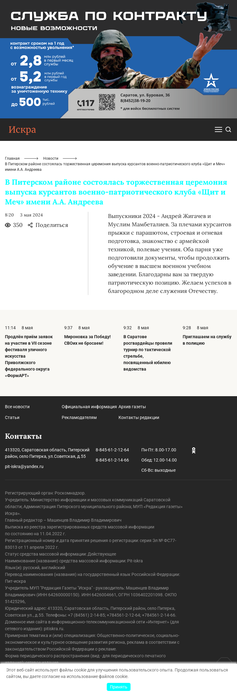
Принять (118, 686)
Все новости (17, 406)
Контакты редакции (138, 417)
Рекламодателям (79, 417)
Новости (50, 158)
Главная (12, 158)
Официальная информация (89, 406)
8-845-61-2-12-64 (112, 449)
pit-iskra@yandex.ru (24, 466)
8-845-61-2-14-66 (112, 460)
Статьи (12, 417)
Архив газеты (132, 406)
